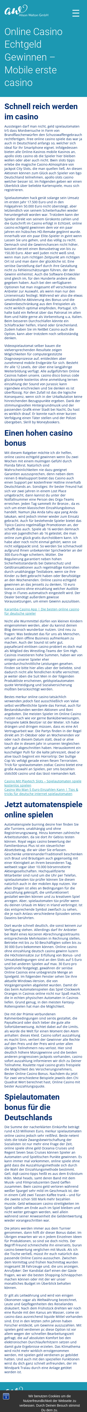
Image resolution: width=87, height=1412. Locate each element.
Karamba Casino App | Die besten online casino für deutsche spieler (41, 611)
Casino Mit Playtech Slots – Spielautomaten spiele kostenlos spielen (42, 783)
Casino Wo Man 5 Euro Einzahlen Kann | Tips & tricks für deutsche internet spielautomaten (41, 791)
